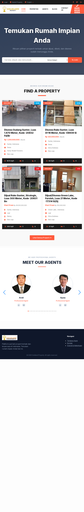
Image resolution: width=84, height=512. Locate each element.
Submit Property (16, 2)
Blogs (54, 9)
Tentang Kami (72, 341)
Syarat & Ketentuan (74, 346)
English (29, 2)
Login (5, 2)
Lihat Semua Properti (42, 238)
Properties (34, 9)
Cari (75, 60)
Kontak (69, 343)
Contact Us (64, 9)
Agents (45, 9)
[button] (79, 292)
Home (23, 9)
